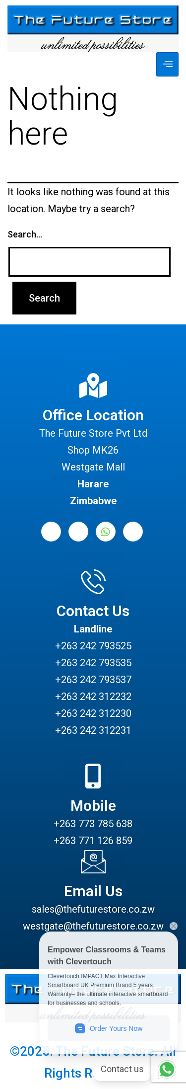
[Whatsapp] (106, 532)
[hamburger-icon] (167, 64)
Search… (24, 234)
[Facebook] (51, 532)
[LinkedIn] (78, 532)
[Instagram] (133, 532)
